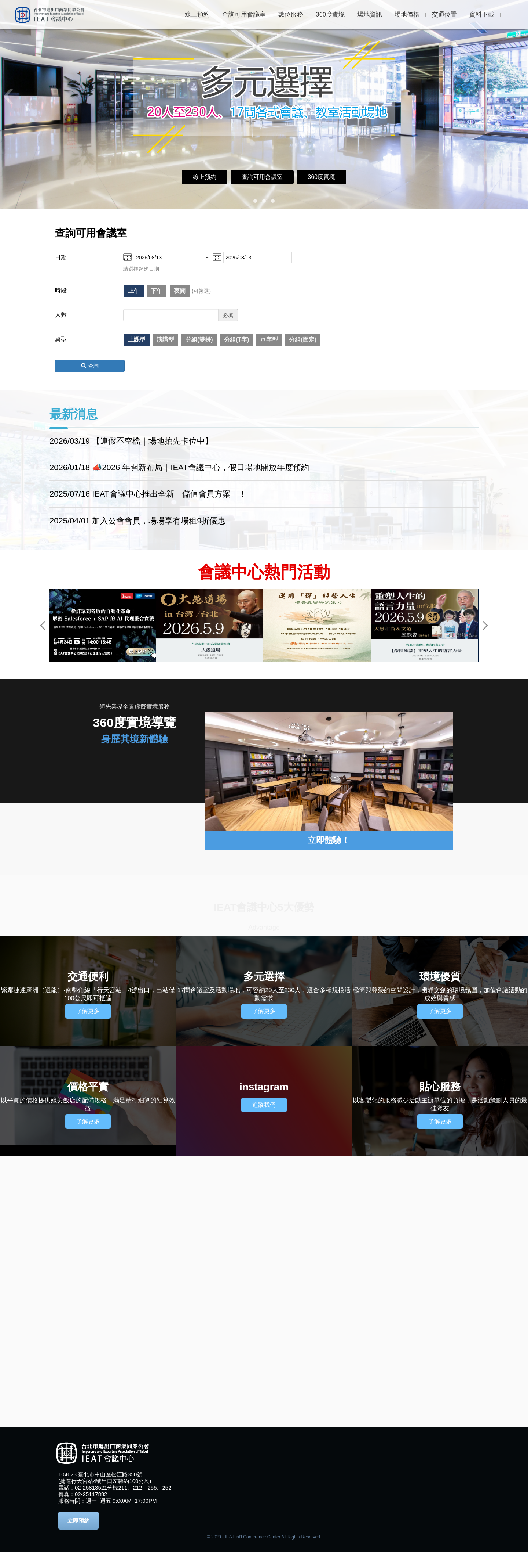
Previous (42, 625)
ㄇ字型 (269, 339)
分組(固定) (302, 339)
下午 (156, 291)
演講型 (165, 339)
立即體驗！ (329, 840)
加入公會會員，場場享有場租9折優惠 (158, 520)
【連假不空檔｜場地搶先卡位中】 (152, 441)
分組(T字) (236, 339)
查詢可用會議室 (262, 177)
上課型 (137, 339)
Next (485, 625)
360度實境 (321, 177)
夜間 (180, 291)
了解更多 (88, 1011)
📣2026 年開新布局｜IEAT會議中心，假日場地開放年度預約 (200, 467)
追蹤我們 (264, 1105)
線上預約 (204, 177)
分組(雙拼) (199, 339)
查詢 (90, 366)
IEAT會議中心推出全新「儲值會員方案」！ (169, 493)
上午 (134, 291)
